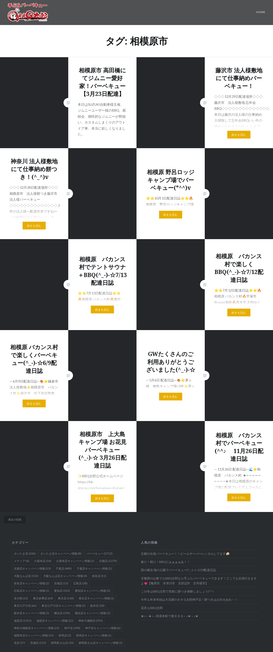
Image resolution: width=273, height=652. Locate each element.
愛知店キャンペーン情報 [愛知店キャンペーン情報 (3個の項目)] (92, 590)
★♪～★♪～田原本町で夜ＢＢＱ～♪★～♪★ (169, 616)
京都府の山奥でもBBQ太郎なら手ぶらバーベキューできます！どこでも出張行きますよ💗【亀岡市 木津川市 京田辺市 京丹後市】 (199, 580)
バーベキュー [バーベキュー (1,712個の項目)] (99, 553)
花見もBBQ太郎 (152, 608)
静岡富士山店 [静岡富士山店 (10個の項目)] (62, 642)
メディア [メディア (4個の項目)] (21, 561)
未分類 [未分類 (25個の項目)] (21, 598)
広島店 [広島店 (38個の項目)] (80, 583)
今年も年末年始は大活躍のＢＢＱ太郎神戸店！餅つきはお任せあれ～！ (189, 599)
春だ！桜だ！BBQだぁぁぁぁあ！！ (165, 562)
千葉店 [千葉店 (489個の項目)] (64, 568)
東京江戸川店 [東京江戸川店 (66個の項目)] (25, 605)
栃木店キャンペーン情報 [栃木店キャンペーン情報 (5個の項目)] (31, 613)
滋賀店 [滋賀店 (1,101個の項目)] (22, 620)
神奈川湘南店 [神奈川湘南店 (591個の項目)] (90, 620)
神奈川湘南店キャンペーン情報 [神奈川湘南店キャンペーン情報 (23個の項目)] (36, 628)
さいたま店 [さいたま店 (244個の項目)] (24, 553)
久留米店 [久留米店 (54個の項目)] (42, 561)
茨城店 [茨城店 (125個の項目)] (38, 642)
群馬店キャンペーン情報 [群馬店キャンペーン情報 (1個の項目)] (93, 635)
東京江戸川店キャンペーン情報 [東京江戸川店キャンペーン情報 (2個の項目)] (63, 605)
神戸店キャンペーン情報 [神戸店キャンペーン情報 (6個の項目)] (102, 628)
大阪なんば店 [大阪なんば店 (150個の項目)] (26, 576)
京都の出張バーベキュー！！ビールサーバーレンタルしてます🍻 (185, 553)
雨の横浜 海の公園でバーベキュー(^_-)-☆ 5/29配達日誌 (178, 570)
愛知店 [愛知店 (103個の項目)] (62, 590)
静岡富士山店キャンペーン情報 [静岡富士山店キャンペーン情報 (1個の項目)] (100, 642)
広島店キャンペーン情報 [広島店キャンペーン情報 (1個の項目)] (31, 590)
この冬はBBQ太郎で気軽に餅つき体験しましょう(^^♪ (177, 591)
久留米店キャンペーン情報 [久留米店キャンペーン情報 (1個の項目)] (75, 561)
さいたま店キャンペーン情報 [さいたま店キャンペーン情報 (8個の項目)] (60, 553)
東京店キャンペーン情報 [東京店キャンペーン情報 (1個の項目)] (96, 598)
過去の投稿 (14, 519)
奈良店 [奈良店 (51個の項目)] (99, 576)
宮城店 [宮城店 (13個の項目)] (61, 583)
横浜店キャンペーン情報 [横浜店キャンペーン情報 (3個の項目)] (92, 613)
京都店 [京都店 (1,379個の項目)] (108, 561)
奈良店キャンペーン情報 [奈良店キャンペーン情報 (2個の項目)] (31, 583)
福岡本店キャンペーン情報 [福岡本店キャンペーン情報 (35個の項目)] (34, 635)
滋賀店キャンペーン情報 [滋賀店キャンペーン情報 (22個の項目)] (54, 620)
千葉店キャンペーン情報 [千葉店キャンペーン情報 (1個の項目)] (94, 568)
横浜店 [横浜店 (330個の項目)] (62, 613)
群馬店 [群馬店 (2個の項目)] (65, 635)
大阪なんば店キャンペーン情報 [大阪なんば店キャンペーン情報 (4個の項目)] (65, 576)
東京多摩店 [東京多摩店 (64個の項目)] (43, 598)
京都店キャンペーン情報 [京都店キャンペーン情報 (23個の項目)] (32, 568)
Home (260, 12)
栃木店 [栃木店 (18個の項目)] (97, 605)
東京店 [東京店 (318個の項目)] (66, 598)
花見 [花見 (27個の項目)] (19, 642)
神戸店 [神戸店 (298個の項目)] (72, 628)
